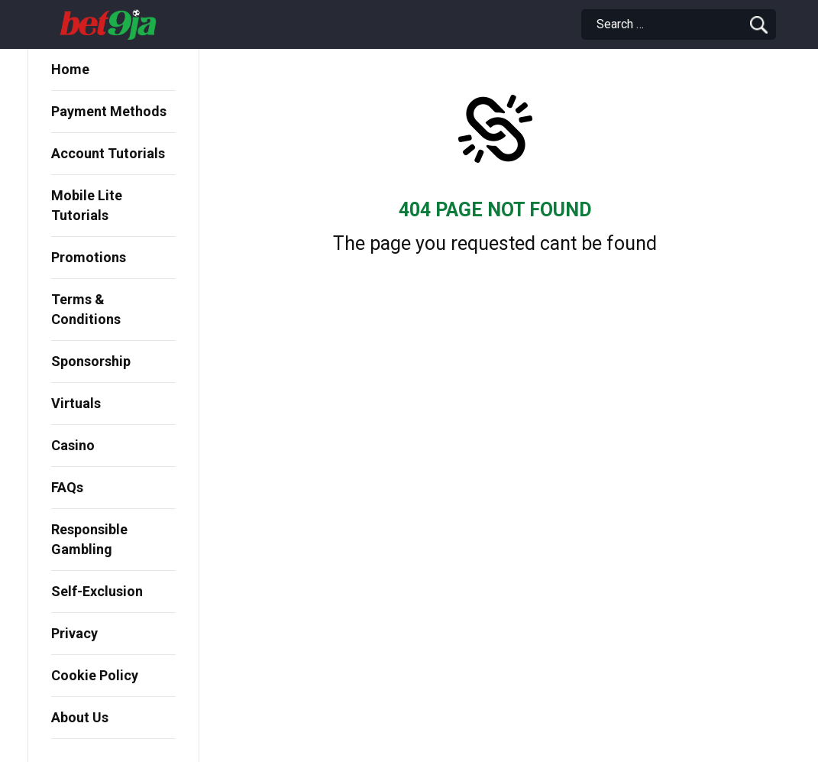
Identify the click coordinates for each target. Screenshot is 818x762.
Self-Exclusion (97, 591)
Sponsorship (91, 361)
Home (70, 69)
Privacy (74, 633)
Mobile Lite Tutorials (86, 205)
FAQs (67, 487)
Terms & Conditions (86, 309)
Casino (73, 445)
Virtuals (76, 403)
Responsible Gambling (89, 539)
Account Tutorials (108, 153)
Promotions (88, 257)
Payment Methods (109, 111)
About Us (79, 717)
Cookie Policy (94, 675)
